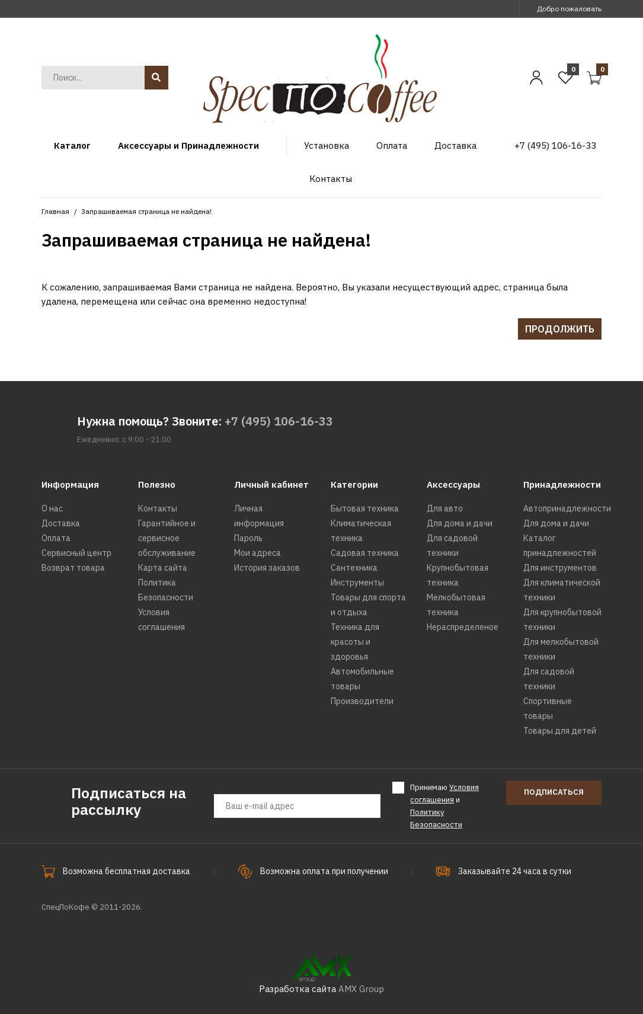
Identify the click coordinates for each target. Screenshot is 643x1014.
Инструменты (357, 582)
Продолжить (559, 329)
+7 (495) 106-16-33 (279, 421)
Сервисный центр (76, 553)
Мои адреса (257, 553)
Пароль (248, 538)
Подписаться (554, 792)
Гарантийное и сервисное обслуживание (167, 538)
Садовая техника (365, 553)
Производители (362, 701)
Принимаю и (444, 805)
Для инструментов (560, 567)
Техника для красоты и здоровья (355, 642)
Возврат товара (73, 567)
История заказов (267, 567)
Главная (55, 211)
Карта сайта (162, 567)
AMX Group (361, 988)
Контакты (157, 508)
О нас (52, 508)
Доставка (60, 523)
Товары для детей (559, 730)
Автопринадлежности (567, 508)
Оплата (56, 538)
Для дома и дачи (459, 523)
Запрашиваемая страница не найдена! (146, 211)
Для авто (445, 508)
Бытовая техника (365, 508)
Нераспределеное (462, 627)
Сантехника (354, 567)
